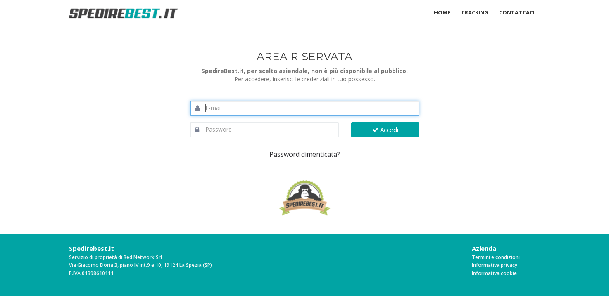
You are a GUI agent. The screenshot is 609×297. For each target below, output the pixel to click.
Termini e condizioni (496, 257)
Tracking (474, 12)
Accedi (385, 129)
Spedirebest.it (91, 248)
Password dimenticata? (304, 154)
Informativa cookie (494, 273)
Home (442, 12)
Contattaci (517, 12)
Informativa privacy (494, 265)
